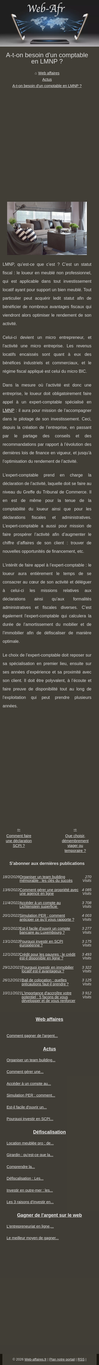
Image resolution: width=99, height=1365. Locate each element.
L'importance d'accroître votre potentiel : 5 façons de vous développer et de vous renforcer (48, 997)
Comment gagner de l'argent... (32, 1036)
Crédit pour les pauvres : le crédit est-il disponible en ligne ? (47, 956)
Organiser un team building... (31, 1060)
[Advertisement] (49, 141)
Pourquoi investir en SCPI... (30, 1119)
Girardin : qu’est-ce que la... (30, 1155)
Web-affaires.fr (35, 1359)
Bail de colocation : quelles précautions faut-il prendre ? (45, 982)
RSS (81, 1359)
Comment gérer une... (25, 1072)
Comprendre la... (21, 1167)
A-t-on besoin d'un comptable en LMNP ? (47, 86)
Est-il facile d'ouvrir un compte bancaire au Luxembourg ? (45, 930)
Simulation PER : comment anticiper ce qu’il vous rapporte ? (47, 917)
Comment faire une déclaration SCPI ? (19, 841)
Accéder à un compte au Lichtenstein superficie (40, 905)
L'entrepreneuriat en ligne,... (30, 1226)
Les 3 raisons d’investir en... (30, 1202)
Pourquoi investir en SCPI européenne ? (41, 943)
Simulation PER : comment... (31, 1095)
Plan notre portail (62, 1359)
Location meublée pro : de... (30, 1143)
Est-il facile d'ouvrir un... (27, 1107)
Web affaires (48, 73)
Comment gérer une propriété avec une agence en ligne (49, 892)
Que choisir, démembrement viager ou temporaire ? (75, 843)
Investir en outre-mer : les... (30, 1190)
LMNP (8, 410)
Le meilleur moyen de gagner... (33, 1238)
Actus (47, 79)
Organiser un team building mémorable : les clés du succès (46, 879)
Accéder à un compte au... (29, 1083)
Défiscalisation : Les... (25, 1178)
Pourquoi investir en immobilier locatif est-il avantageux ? (48, 969)
